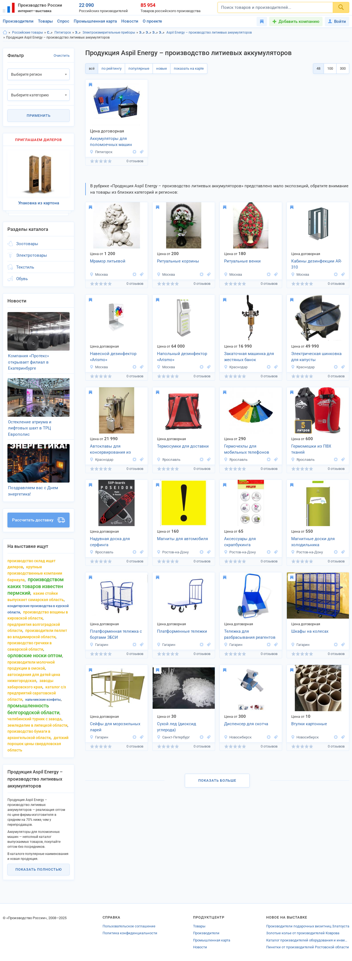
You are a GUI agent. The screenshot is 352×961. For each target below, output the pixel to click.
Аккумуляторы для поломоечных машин (111, 141)
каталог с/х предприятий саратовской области (36, 693)
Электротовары (78, 32)
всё (92, 68)
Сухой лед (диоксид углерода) (176, 727)
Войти (337, 21)
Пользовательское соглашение (129, 926)
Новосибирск (238, 737)
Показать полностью (38, 869)
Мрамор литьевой (107, 261)
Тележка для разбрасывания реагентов (250, 634)
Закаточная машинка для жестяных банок (249, 356)
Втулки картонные (309, 723)
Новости (129, 21)
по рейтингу (111, 68)
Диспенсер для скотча (246, 723)
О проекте (152, 21)
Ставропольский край (50, 32)
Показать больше (217, 780)
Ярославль (168, 460)
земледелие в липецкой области (37, 725)
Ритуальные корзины (178, 261)
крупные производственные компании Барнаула (34, 573)
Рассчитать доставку (38, 520)
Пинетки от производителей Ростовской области (307, 947)
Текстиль (25, 267)
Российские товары (27, 32)
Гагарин (99, 645)
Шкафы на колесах (309, 631)
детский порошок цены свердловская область (37, 743)
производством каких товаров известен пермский (35, 586)
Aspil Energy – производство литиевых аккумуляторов (209, 32)
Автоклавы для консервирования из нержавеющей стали (110, 450)
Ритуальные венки (242, 261)
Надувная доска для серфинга (110, 542)
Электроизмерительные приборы (108, 32)
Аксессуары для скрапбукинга (240, 542)
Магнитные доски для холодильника (313, 542)
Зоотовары (27, 243)
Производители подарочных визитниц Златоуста (307, 926)
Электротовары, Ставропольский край (142, 32)
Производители (18, 21)
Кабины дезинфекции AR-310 (316, 264)
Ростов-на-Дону (173, 552)
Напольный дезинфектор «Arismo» (182, 356)
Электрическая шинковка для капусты (316, 356)
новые (161, 68)
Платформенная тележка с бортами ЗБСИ (116, 634)
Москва (99, 274)
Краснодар (236, 367)
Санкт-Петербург (173, 737)
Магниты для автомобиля (182, 538)
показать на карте (189, 68)
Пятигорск (62, 32)
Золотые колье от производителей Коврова (302, 933)
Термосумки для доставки (183, 446)
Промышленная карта (95, 21)
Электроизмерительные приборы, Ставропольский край (155, 32)
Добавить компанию (299, 21)
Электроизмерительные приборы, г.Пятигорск (162, 32)
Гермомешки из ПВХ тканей (311, 449)
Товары (45, 21)
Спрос (63, 21)
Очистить (62, 55)
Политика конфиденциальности (130, 933)
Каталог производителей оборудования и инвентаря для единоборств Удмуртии (307, 940)
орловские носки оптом (34, 655)
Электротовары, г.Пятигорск (149, 32)
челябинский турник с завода (34, 719)
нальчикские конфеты (43, 700)
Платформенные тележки (182, 631)
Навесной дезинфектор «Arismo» (113, 356)
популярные (138, 68)
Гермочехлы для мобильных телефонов (246, 449)
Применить (39, 115)
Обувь (22, 278)
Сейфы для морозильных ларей (115, 727)
